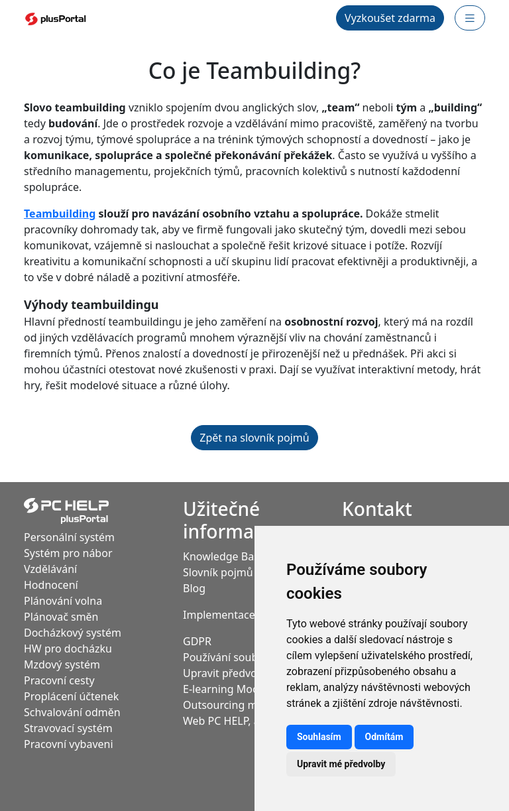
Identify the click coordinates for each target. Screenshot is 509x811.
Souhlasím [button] (319, 736)
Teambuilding (59, 213)
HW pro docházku (68, 648)
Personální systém (69, 537)
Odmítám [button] (384, 736)
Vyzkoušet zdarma (390, 18)
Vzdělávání (50, 569)
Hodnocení (51, 585)
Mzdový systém (62, 664)
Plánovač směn (61, 616)
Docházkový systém (72, 632)
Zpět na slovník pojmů (254, 437)
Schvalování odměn (72, 712)
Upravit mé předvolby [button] (341, 764)
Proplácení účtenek (71, 696)
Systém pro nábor (68, 553)
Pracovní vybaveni (68, 744)
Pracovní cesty (59, 680)
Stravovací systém (68, 728)
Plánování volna (63, 600)
